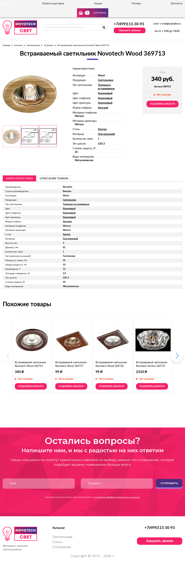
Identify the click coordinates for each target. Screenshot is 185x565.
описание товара (54, 178)
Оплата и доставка (53, 3)
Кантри (102, 129)
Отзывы (136, 3)
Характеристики (19, 178)
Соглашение (62, 547)
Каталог (18, 45)
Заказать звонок (130, 30)
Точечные (48, 45)
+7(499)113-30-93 (129, 24)
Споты (57, 542)
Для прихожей (106, 134)
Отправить (169, 483)
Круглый (103, 108)
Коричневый (105, 93)
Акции (98, 3)
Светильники (33, 45)
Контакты (176, 3)
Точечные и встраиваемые (76, 204)
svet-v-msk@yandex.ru (167, 23)
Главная (6, 45)
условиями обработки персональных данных (117, 497)
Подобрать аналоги (162, 104)
